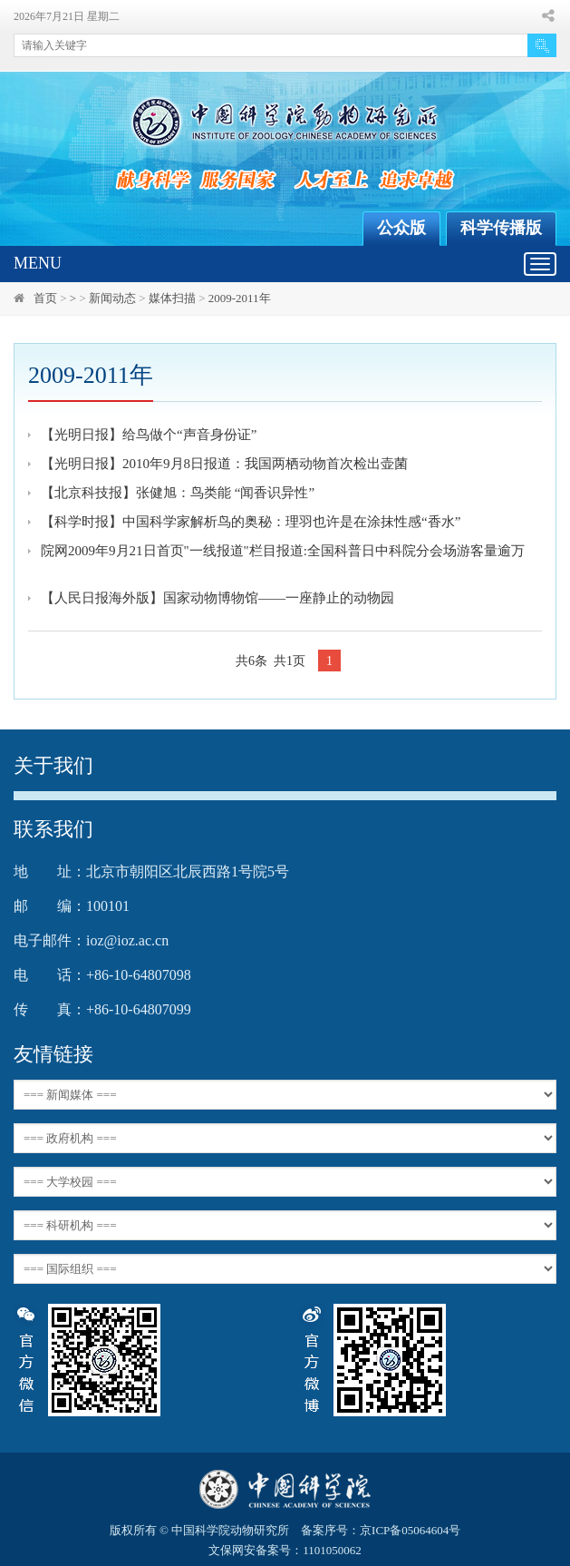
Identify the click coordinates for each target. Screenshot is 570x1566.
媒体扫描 (172, 298)
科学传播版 (501, 228)
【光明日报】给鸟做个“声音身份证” (148, 434)
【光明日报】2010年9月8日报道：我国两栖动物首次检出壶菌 (224, 463)
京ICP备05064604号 (410, 1530)
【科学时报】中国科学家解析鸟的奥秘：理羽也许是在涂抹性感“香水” (250, 521)
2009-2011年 (239, 298)
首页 (45, 298)
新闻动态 (112, 298)
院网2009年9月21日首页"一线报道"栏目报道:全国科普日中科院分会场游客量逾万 (283, 550)
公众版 (401, 228)
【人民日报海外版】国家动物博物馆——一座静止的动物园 (217, 598)
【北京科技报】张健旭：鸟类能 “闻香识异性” (177, 492)
